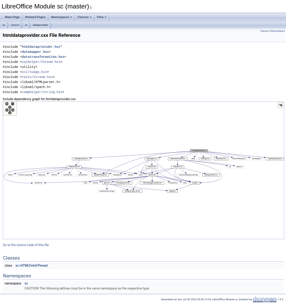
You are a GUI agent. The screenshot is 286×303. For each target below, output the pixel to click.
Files (102, 17)
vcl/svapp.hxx (34, 72)
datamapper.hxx (35, 52)
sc (4, 25)
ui (26, 25)
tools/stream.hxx (37, 77)
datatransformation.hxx (43, 57)
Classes (85, 17)
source (15, 25)
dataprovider (40, 25)
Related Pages (35, 17)
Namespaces (61, 17)
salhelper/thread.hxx (41, 62)
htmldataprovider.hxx (41, 47)
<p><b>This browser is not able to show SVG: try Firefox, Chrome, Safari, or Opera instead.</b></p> (143, 170)
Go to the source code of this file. (26, 245)
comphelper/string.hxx (42, 92)
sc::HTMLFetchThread (32, 265)
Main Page (12, 17)
